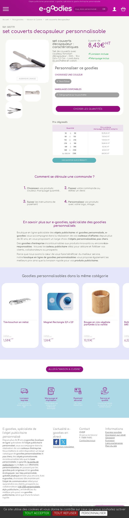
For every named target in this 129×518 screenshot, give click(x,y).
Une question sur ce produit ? (74, 160)
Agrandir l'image (27, 79)
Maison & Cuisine (34, 20)
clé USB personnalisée (29, 487)
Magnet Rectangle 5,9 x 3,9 (58, 322)
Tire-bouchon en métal (16, 322)
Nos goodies (17, 20)
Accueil (6, 20)
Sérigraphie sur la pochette (72, 95)
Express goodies (113, 432)
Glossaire (110, 438)
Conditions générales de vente (39, 506)
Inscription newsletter (63, 447)
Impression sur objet (115, 435)
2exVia (85, 506)
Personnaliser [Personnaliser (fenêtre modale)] (93, 513)
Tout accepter (37, 513)
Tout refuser (65, 513)
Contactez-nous (87, 440)
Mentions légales (62, 506)
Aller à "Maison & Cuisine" (65, 369)
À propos (109, 440)
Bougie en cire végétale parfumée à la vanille (97, 323)
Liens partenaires (114, 443)
